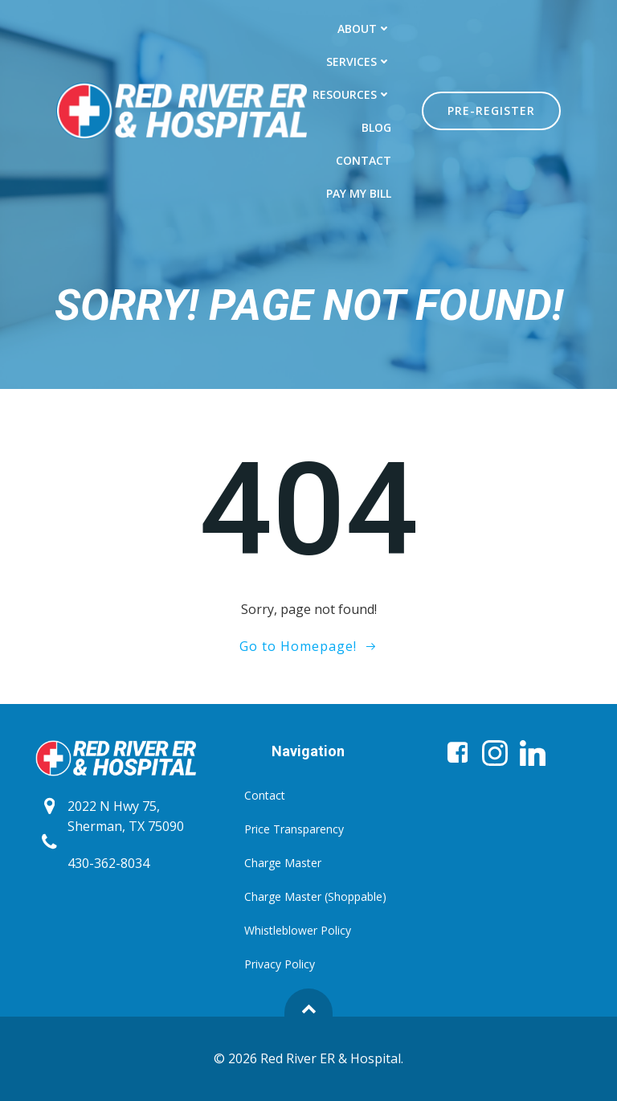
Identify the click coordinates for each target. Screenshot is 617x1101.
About (364, 28)
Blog (376, 127)
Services (358, 61)
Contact (363, 160)
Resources (352, 94)
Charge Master (282, 862)
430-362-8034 (108, 863)
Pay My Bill (358, 193)
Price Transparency (294, 829)
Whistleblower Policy (297, 930)
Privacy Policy (279, 964)
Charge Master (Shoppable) (308, 896)
